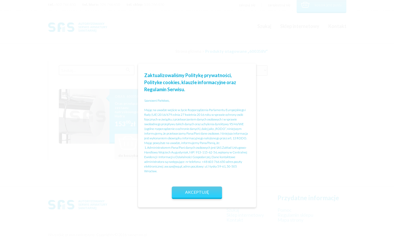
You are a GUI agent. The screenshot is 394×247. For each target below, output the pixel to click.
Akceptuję (197, 191)
